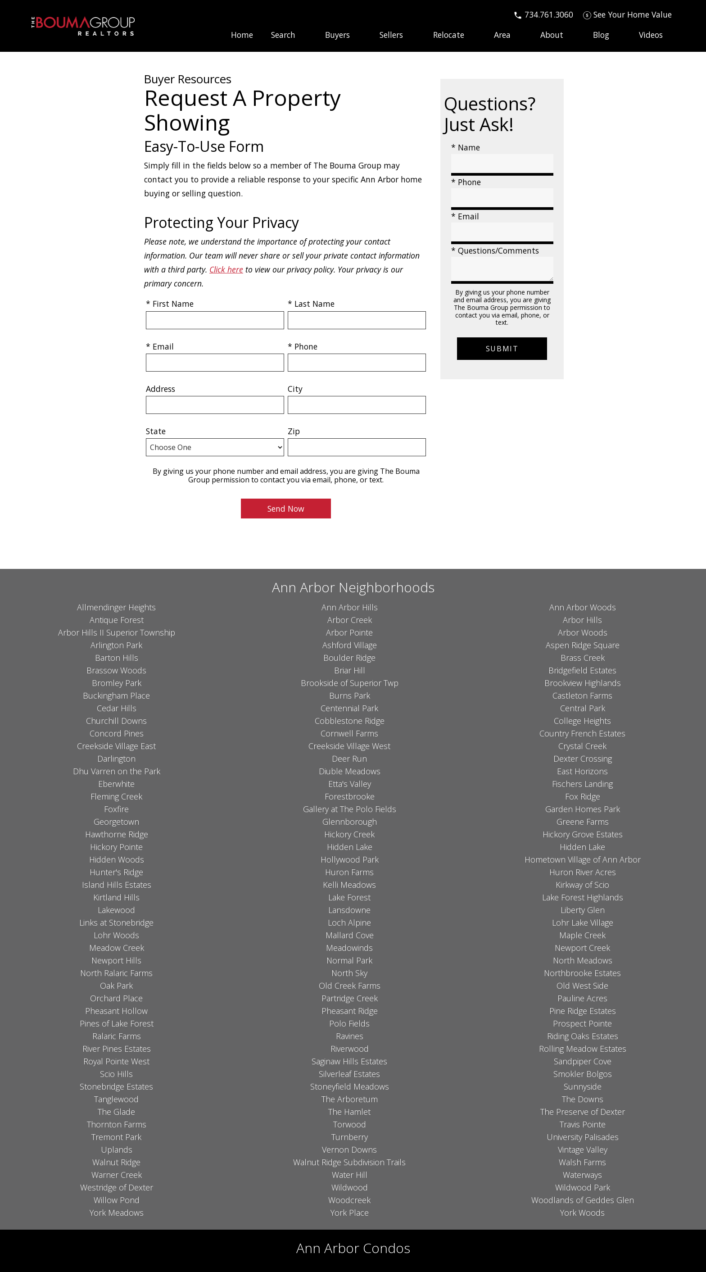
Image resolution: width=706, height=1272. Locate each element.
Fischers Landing (582, 783)
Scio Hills (116, 1073)
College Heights (582, 720)
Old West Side (582, 985)
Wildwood (349, 1187)
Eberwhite (116, 783)
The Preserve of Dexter (582, 1111)
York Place (349, 1212)
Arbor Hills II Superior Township (116, 632)
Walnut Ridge (116, 1162)
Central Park (582, 708)
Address (160, 388)
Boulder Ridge (349, 657)
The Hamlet (349, 1111)
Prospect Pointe (582, 1023)
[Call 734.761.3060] (543, 14)
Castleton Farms (582, 695)
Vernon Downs (349, 1149)
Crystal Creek (582, 745)
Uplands (116, 1149)
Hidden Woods (116, 859)
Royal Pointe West (116, 1061)
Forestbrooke (350, 796)
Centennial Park (349, 708)
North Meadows (582, 960)
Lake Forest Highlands (582, 897)
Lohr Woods (116, 935)
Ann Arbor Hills (349, 607)
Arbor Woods (582, 632)
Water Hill (349, 1174)
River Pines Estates (116, 1048)
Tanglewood (116, 1099)
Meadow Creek (116, 947)
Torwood (349, 1124)
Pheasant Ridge (349, 1010)
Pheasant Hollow (116, 1010)
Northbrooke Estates (582, 973)
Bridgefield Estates (582, 670)
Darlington (116, 758)
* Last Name (311, 303)
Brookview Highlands (582, 682)
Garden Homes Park (582, 809)
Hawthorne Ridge (116, 834)
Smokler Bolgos (582, 1073)
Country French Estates (582, 733)
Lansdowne (349, 909)
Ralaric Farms (116, 1036)
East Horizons (582, 771)
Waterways (582, 1174)
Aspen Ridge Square (583, 645)
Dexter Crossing (582, 758)
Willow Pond (117, 1200)
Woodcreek (349, 1200)
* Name (465, 147)
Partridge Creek (349, 998)
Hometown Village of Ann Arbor (583, 859)
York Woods (582, 1212)
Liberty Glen (583, 909)
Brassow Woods (116, 670)
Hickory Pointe (116, 846)
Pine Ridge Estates (582, 1010)
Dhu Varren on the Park (116, 771)
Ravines (349, 1036)
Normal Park (349, 960)
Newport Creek (582, 947)
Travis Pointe (583, 1124)
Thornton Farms (116, 1124)
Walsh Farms (582, 1162)
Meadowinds (349, 947)
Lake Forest (349, 897)
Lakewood (116, 909)
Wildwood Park (582, 1187)
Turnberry (349, 1136)
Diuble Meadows (349, 771)
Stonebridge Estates (116, 1086)
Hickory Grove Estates (583, 834)
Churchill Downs (116, 720)
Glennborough (349, 821)
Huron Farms (349, 872)
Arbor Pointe (349, 632)
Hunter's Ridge (116, 872)
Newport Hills (116, 960)
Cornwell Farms (349, 733)
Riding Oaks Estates (582, 1036)
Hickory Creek (349, 834)
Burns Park (349, 695)
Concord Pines (117, 733)
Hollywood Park (350, 859)
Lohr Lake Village (582, 922)
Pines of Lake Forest (117, 1023)
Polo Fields (349, 1023)
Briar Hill (349, 670)
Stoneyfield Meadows (349, 1086)
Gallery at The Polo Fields (349, 809)
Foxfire (116, 809)
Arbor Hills (582, 619)
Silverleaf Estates (349, 1073)
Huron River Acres (582, 872)
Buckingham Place (116, 695)
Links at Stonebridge (116, 922)
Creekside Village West (349, 745)
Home (242, 35)
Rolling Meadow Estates (582, 1048)
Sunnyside (583, 1086)
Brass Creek (583, 657)
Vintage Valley (582, 1149)
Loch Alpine (349, 922)
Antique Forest (117, 619)
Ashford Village (349, 645)
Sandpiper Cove (582, 1061)
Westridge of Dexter (116, 1187)
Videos (651, 35)
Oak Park (116, 985)
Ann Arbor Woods (582, 607)
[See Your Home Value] (627, 14)
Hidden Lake (349, 846)
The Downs (582, 1099)
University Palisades (583, 1136)
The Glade (116, 1111)
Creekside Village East (116, 745)
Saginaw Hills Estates (349, 1061)
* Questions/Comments (495, 250)
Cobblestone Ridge (350, 720)
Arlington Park (116, 645)
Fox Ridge (582, 796)
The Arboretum (349, 1099)
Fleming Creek (116, 796)
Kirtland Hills (116, 897)
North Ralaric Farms (116, 973)
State (156, 431)
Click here (226, 269)
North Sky (349, 973)
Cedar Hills (116, 708)
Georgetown (116, 821)
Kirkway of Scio (582, 884)
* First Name (170, 303)
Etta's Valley (349, 783)
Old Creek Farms (349, 985)
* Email (160, 346)
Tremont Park (116, 1136)
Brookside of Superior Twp (349, 682)
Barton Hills (116, 657)
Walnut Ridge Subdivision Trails (349, 1162)
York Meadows (117, 1212)
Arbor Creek (349, 619)
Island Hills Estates (116, 884)
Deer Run (349, 758)
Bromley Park (116, 682)
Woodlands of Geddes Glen (582, 1200)
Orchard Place (116, 998)
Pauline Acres (582, 998)
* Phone (302, 346)
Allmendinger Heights (116, 607)
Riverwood (349, 1048)
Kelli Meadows (349, 884)
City (295, 388)
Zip (294, 431)
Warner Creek (116, 1174)
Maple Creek (582, 935)
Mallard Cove (350, 935)
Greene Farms (583, 821)
